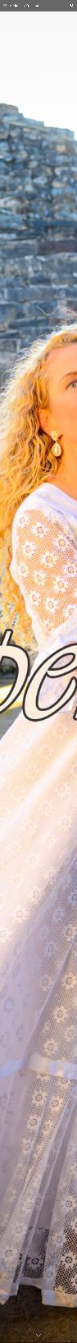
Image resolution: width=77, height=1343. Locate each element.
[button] (5, 5)
